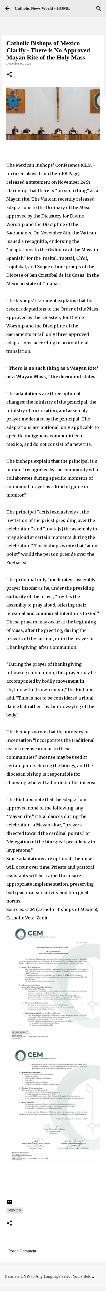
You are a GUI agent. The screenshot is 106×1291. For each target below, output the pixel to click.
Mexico (14, 1210)
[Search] (98, 8)
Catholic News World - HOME (42, 8)
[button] (9, 74)
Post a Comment (22, 1251)
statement (46, 300)
